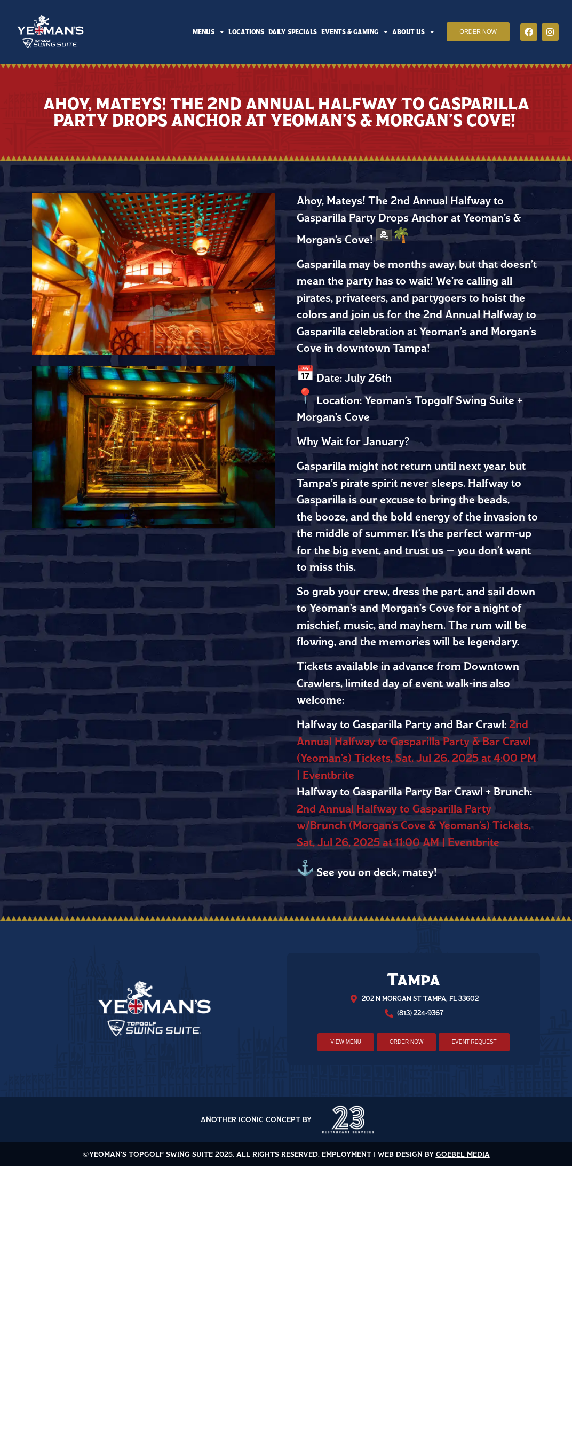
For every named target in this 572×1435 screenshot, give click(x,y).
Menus (208, 32)
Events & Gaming (354, 32)
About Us (413, 32)
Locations (246, 32)
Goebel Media (463, 1154)
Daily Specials (292, 32)
